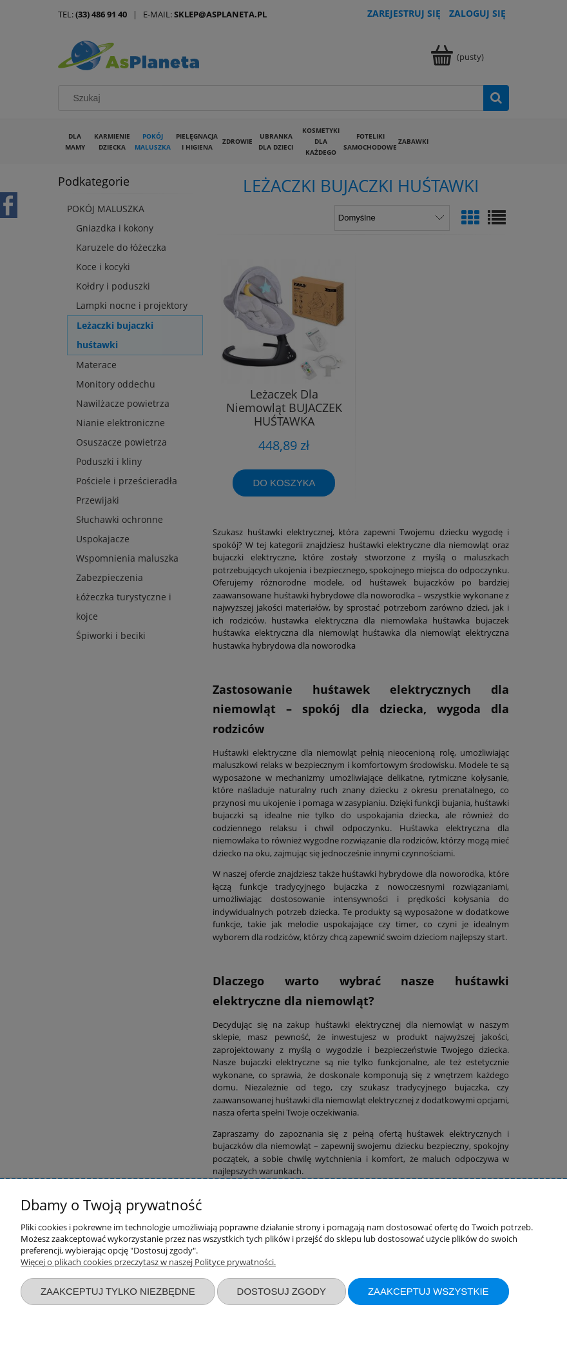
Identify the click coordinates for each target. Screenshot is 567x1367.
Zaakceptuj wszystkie (428, 1291)
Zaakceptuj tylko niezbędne (118, 1291)
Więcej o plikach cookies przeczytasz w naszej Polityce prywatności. (148, 1262)
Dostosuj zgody (281, 1291)
